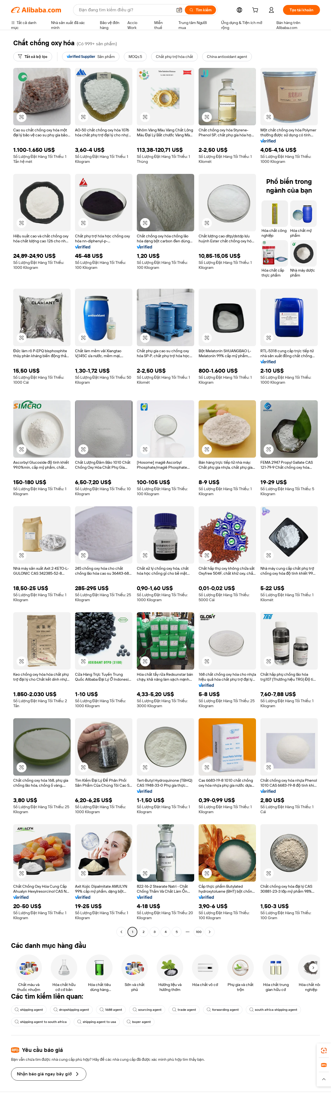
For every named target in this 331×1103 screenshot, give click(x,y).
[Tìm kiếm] (200, 10)
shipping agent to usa (96, 1022)
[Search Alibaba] (125, 10)
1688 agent (111, 1009)
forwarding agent (223, 1009)
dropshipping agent (71, 1009)
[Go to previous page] (121, 932)
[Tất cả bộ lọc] (32, 56)
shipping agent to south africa (41, 1022)
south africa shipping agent (273, 1009)
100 (199, 932)
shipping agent (29, 1009)
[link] (324, 1050)
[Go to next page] (210, 932)
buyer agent (139, 1022)
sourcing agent (147, 1009)
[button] (179, 10)
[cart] (256, 11)
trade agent (184, 1009)
